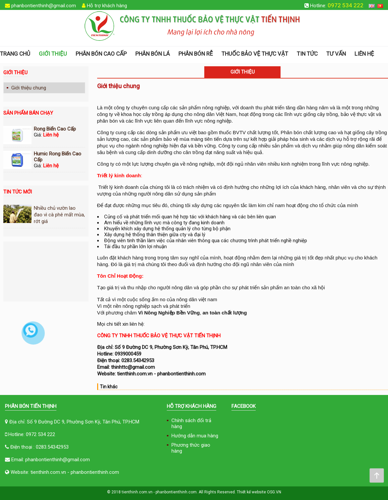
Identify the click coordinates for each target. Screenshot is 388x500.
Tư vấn (336, 53)
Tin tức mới (17, 192)
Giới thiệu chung (28, 88)
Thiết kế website (251, 492)
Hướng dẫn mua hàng (194, 436)
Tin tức (307, 53)
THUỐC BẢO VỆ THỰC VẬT (255, 53)
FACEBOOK (243, 406)
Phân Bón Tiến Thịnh (30, 406)
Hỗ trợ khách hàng (107, 6)
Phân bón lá (152, 53)
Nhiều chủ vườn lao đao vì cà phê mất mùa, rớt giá (59, 214)
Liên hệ (364, 53)
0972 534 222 (345, 5)
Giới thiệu (53, 53)
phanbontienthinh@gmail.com (43, 6)
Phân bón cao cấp (101, 53)
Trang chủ (15, 53)
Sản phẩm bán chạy (28, 113)
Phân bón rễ (195, 53)
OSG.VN (274, 492)
